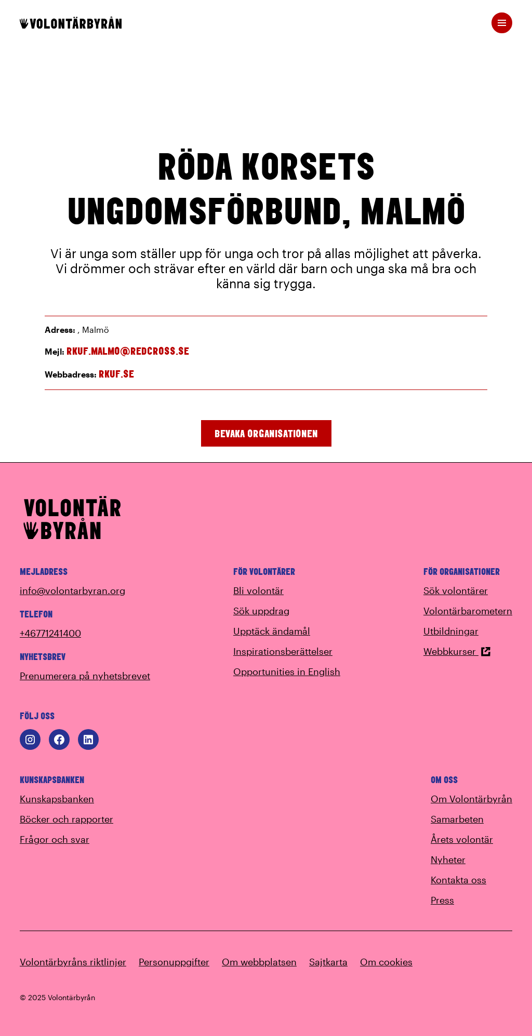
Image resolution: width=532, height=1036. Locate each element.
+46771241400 (50, 633)
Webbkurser (457, 651)
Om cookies (386, 961)
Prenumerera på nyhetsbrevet (85, 675)
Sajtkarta (328, 961)
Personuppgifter (174, 961)
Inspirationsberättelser (282, 651)
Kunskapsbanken (57, 798)
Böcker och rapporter (66, 819)
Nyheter (448, 859)
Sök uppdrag (261, 610)
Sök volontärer (455, 590)
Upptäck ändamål (271, 631)
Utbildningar (450, 631)
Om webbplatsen (259, 961)
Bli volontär (258, 590)
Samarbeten (457, 819)
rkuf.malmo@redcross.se (127, 351)
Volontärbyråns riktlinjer (73, 961)
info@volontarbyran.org (72, 590)
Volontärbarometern (467, 610)
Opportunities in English (286, 671)
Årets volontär (462, 839)
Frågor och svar (54, 839)
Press (442, 900)
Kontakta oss (458, 879)
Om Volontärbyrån (471, 798)
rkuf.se (116, 374)
